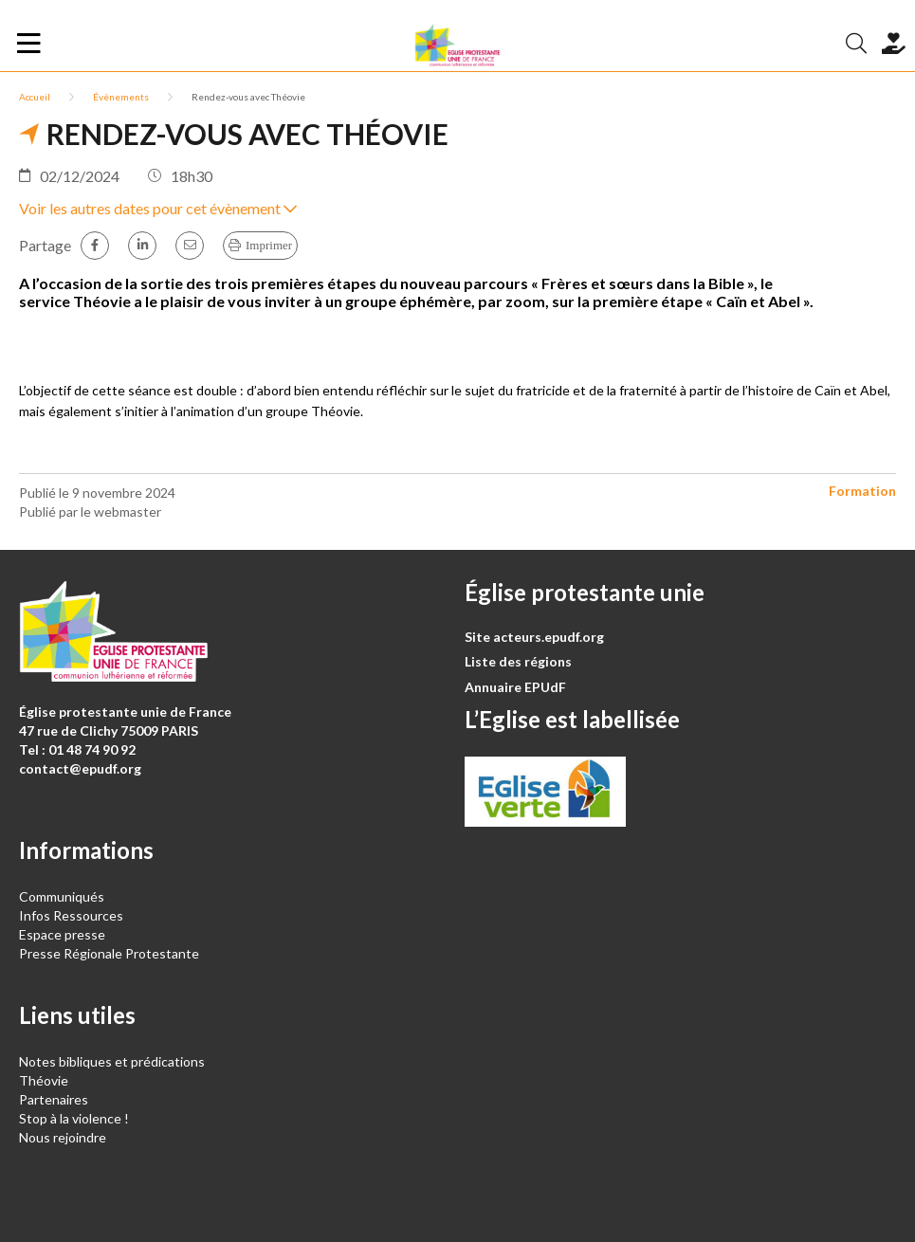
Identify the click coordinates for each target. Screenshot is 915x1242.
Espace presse (62, 934)
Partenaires (53, 1099)
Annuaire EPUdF (515, 687)
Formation (862, 491)
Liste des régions (518, 661)
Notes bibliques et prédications (112, 1061)
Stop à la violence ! (74, 1118)
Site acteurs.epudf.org (534, 637)
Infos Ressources (72, 915)
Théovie (43, 1080)
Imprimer (269, 245)
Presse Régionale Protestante (109, 953)
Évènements (121, 96)
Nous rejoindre (62, 1137)
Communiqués (61, 896)
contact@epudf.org (80, 768)
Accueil (34, 96)
